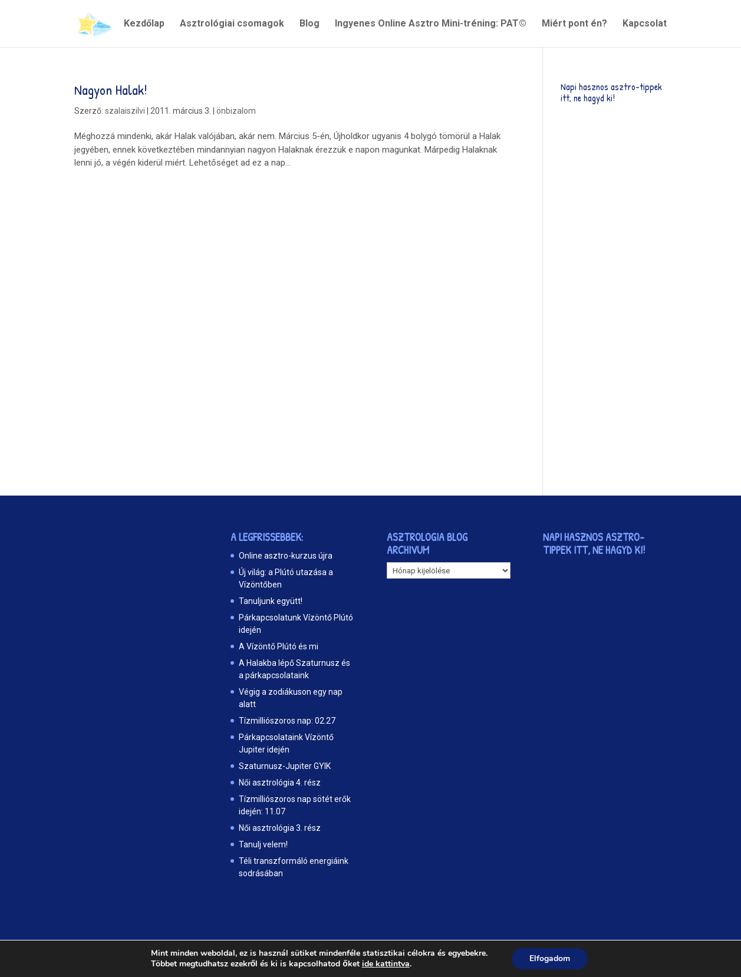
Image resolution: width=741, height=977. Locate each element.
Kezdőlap (144, 24)
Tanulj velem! (263, 844)
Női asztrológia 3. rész (280, 828)
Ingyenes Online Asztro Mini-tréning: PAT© (430, 24)
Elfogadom (549, 958)
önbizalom (236, 110)
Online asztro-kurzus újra (285, 555)
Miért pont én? (574, 24)
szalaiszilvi (125, 110)
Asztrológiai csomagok (232, 24)
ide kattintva (386, 964)
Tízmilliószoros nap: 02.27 (287, 720)
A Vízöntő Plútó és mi (278, 646)
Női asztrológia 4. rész (280, 782)
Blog (309, 24)
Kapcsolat (645, 24)
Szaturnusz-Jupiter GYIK (285, 766)
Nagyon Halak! (110, 89)
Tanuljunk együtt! (270, 601)
